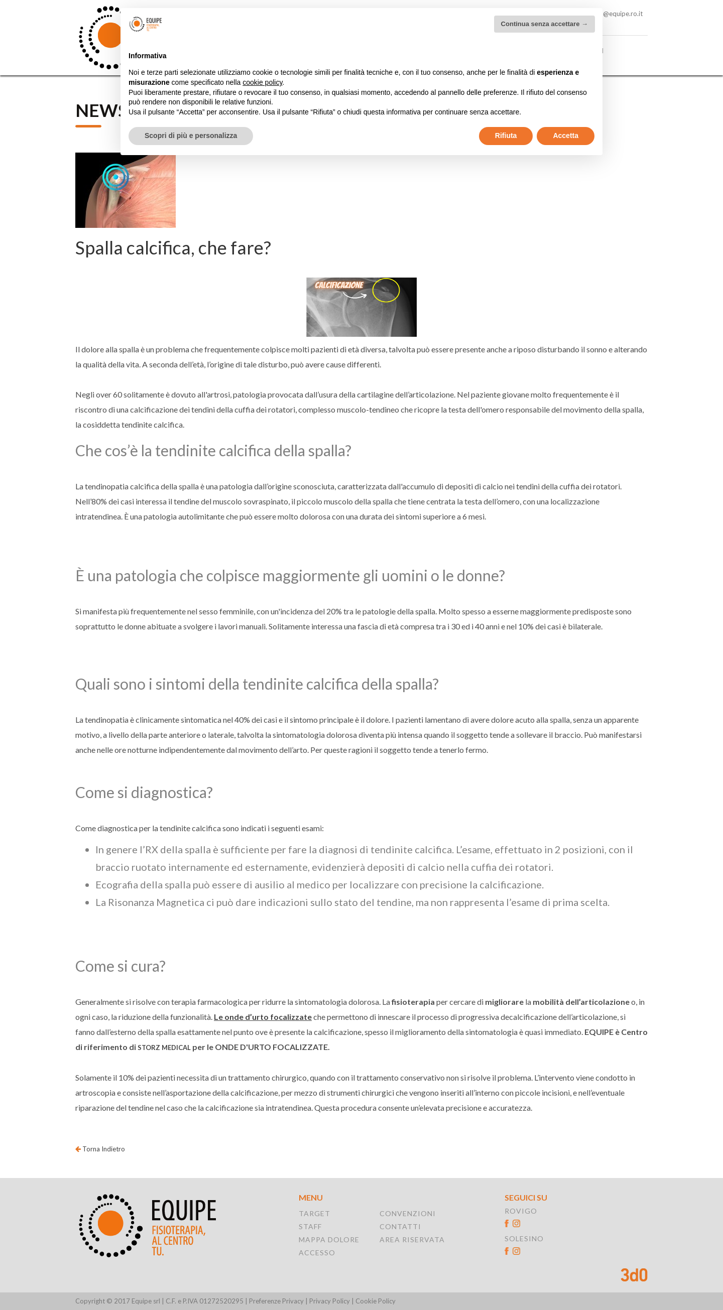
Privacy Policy (329, 1301)
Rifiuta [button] (506, 136)
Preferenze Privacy (276, 1301)
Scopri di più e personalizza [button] (191, 136)
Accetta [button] (565, 136)
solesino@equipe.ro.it (611, 14)
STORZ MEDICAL (164, 1047)
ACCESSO (317, 1252)
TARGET (314, 1213)
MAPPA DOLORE (329, 1239)
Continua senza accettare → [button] (544, 24)
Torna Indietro (100, 1149)
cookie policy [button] (262, 82)
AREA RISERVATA (412, 1239)
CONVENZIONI (408, 1213)
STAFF (310, 1226)
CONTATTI (400, 1226)
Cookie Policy (375, 1301)
